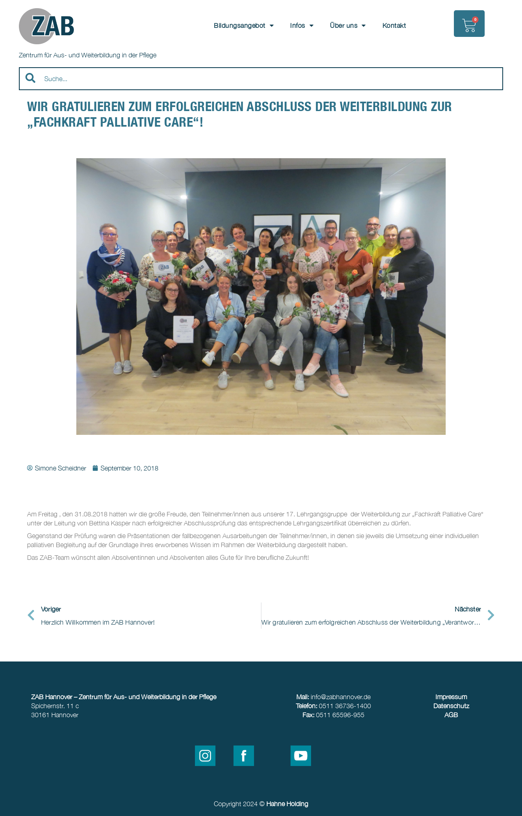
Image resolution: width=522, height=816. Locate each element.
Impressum (451, 696)
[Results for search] (261, 94)
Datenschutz (451, 705)
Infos (302, 25)
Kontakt (394, 25)
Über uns (348, 25)
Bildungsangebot (244, 25)
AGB (451, 714)
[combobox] (261, 78)
